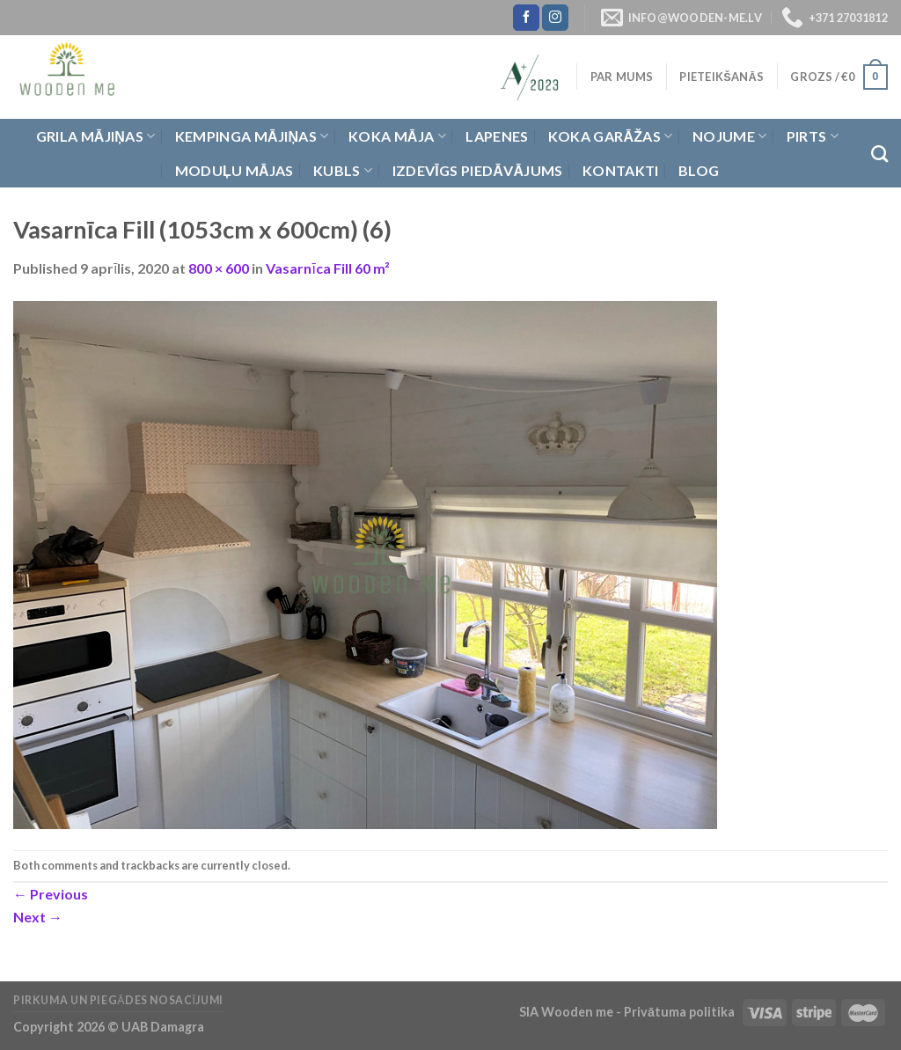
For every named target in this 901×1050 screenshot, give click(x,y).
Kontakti (620, 170)
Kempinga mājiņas (252, 136)
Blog (698, 170)
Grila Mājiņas (96, 136)
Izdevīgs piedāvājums (477, 170)
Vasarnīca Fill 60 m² (327, 268)
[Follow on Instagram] (555, 17)
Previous (50, 893)
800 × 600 (218, 268)
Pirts (813, 136)
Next (37, 916)
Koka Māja (397, 136)
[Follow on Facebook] (526, 17)
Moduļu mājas (234, 170)
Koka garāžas (610, 136)
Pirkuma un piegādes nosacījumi (118, 1000)
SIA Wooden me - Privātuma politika (628, 1011)
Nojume (729, 136)
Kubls (342, 171)
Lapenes (496, 136)
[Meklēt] (879, 154)
